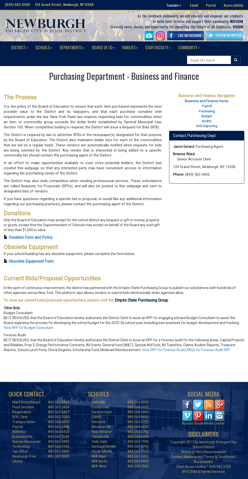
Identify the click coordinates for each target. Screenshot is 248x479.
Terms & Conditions (219, 457)
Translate (173, 5)
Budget (206, 116)
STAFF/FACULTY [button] (158, 47)
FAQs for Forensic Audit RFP (208, 350)
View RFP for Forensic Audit (163, 350)
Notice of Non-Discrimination (203, 452)
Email (194, 5)
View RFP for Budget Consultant (28, 328)
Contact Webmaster (186, 457)
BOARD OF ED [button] (103, 47)
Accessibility (233, 5)
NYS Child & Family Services (203, 472)
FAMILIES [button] (130, 47)
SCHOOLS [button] (43, 47)
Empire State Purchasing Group (141, 300)
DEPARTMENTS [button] (72, 47)
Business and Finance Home (206, 101)
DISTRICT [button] (19, 47)
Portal (211, 5)
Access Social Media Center (203, 423)
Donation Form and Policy (31, 237)
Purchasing (207, 111)
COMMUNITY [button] (189, 47)
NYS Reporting (206, 126)
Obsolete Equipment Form (31, 261)
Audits (206, 121)
